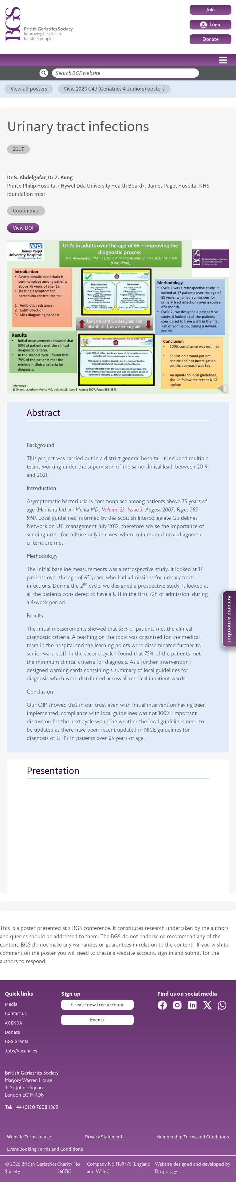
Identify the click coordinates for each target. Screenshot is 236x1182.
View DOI (23, 227)
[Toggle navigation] (223, 60)
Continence (26, 210)
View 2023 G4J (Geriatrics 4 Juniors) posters (114, 88)
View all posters (29, 88)
